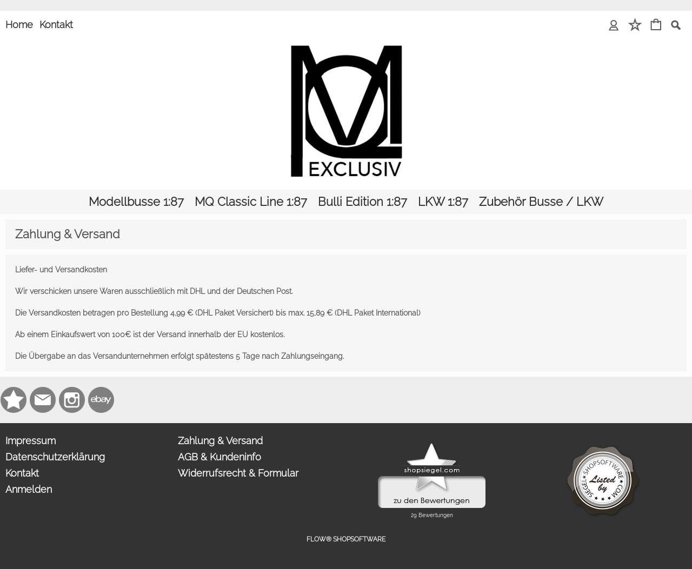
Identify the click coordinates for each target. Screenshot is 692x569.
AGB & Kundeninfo (219, 457)
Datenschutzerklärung (55, 457)
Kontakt (56, 24)
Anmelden (28, 489)
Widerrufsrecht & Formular (238, 473)
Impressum (30, 440)
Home (19, 24)
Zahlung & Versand (220, 440)
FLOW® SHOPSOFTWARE (346, 539)
